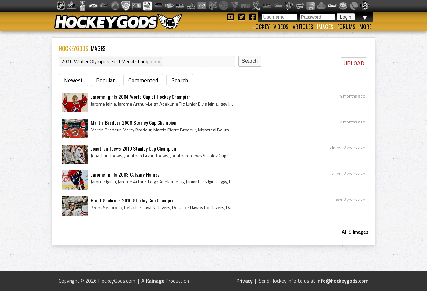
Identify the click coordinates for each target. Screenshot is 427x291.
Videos (281, 26)
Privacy (244, 281)
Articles (303, 26)
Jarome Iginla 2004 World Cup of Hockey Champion (141, 96)
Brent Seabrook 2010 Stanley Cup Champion (133, 200)
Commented (143, 80)
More (365, 26)
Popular (105, 80)
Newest (73, 80)
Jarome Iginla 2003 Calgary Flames (125, 174)
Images (325, 26)
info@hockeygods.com (342, 281)
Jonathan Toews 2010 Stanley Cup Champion (133, 148)
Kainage (155, 281)
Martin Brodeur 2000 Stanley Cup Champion (133, 122)
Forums (346, 26)
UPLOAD (353, 63)
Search (180, 80)
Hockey (261, 26)
